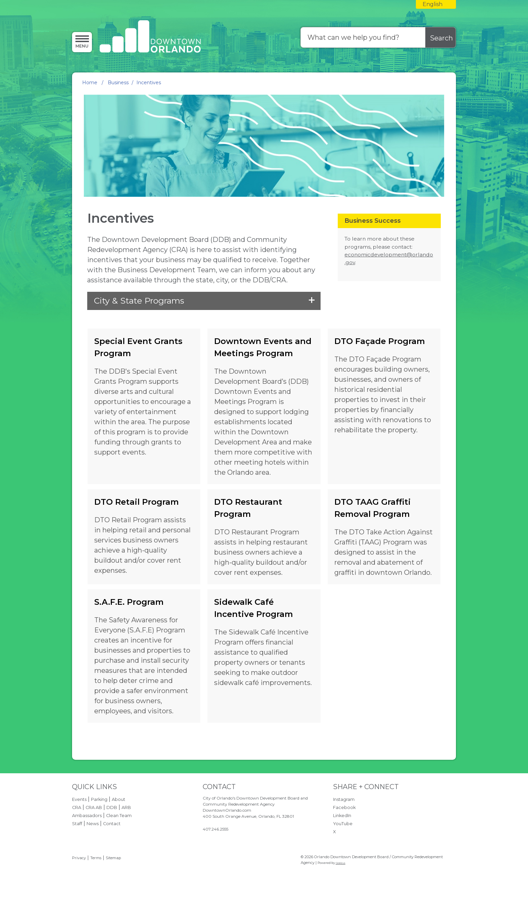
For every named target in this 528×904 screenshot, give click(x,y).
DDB (111, 807)
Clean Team (119, 815)
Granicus (340, 863)
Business (118, 83)
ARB (126, 807)
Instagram (344, 799)
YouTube (343, 823)
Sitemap (113, 857)
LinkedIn (342, 815)
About (118, 799)
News (93, 823)
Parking (99, 799)
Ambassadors (87, 815)
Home (89, 83)
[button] (203, 301)
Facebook (344, 807)
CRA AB (94, 807)
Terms (95, 857)
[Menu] (82, 41)
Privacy (79, 857)
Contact (112, 823)
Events (79, 799)
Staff (77, 823)
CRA (76, 807)
